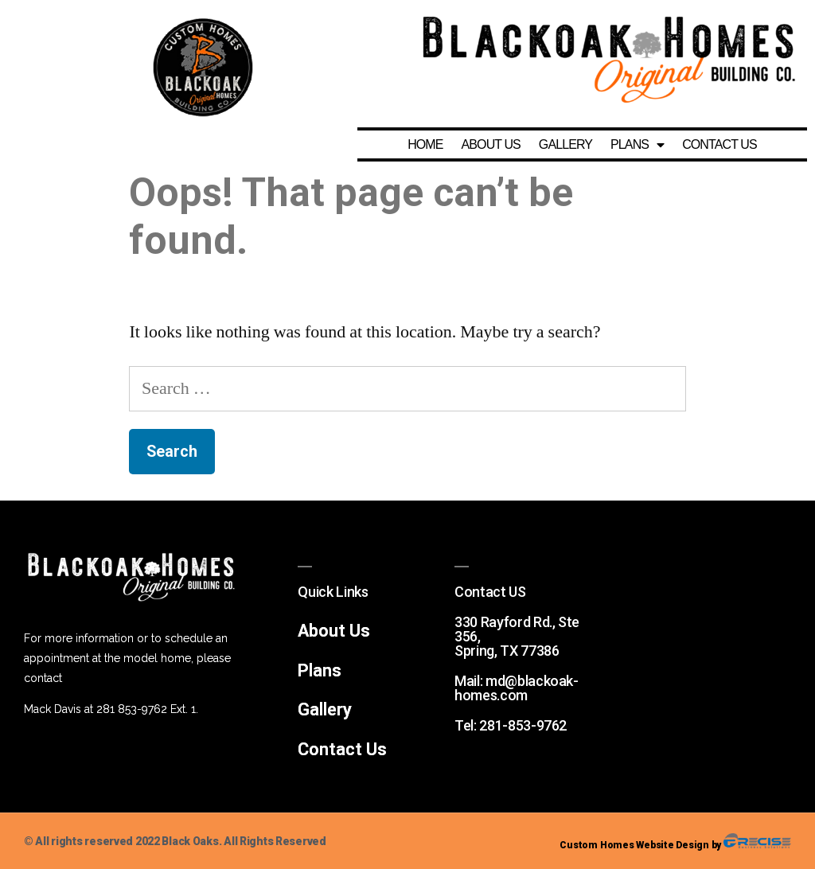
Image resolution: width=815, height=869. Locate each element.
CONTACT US (719, 144)
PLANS (637, 144)
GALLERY (565, 144)
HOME (425, 144)
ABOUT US (491, 144)
